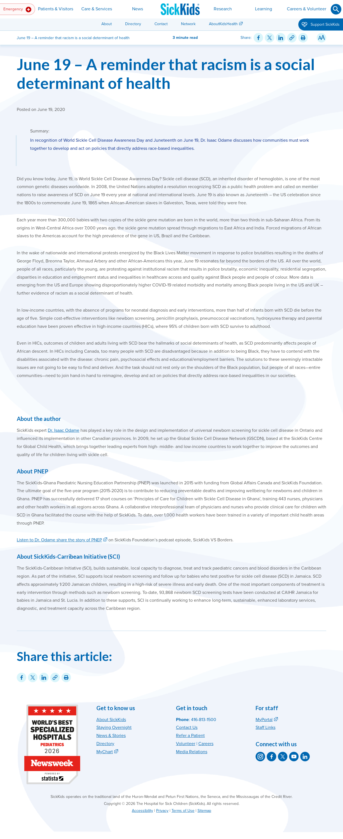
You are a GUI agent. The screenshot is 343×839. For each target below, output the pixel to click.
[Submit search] (336, 9)
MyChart (104, 752)
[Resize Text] (321, 37)
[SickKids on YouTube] (294, 756)
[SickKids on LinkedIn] (305, 756)
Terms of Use (183, 810)
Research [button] (223, 9)
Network (188, 24)
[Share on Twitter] (269, 37)
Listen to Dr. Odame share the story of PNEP (59, 540)
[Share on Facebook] (258, 37)
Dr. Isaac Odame (63, 430)
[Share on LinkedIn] (280, 37)
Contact (161, 24)
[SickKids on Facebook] (271, 756)
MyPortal (264, 719)
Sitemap (204, 810)
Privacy (162, 810)
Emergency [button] (17, 9)
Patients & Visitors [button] (55, 9)
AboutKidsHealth (223, 24)
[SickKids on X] (282, 756)
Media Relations (191, 752)
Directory (133, 24)
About (106, 24)
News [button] (137, 9)
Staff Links (265, 727)
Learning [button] (263, 9)
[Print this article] (303, 37)
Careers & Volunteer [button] (306, 9)
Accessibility (142, 810)
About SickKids (111, 719)
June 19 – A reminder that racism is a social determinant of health (166, 73)
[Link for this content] (292, 37)
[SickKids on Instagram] (260, 756)
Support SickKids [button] (321, 25)
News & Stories (111, 735)
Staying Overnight (114, 727)
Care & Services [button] (96, 9)
